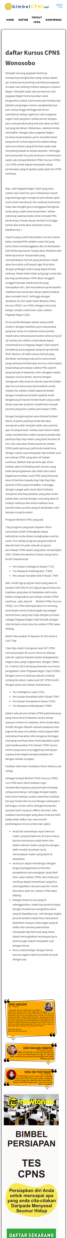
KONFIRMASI (54, 19)
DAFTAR (23, 19)
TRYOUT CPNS (37, 20)
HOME (10, 19)
